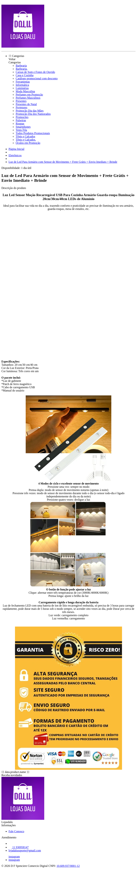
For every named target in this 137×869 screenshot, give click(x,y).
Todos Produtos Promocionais (33, 133)
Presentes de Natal (26, 104)
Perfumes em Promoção (29, 94)
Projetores (21, 107)
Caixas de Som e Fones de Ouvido (35, 72)
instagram (14, 856)
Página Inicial (16, 148)
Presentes (21, 101)
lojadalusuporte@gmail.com (25, 850)
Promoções (22, 117)
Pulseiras (21, 120)
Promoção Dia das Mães (30, 110)
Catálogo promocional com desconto (37, 78)
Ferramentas (23, 81)
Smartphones (23, 126)
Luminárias (22, 88)
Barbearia (21, 65)
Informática (22, 84)
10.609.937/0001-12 (68, 865)
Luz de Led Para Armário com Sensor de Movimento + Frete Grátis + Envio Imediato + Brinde (63, 161)
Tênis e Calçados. (26, 139)
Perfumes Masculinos (28, 97)
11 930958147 (19, 847)
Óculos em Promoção (28, 142)
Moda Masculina (25, 91)
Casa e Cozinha (25, 75)
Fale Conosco (16, 831)
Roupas (20, 123)
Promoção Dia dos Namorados (33, 113)
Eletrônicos (15, 155)
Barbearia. (21, 68)
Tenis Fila (21, 130)
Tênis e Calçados (25, 136)
